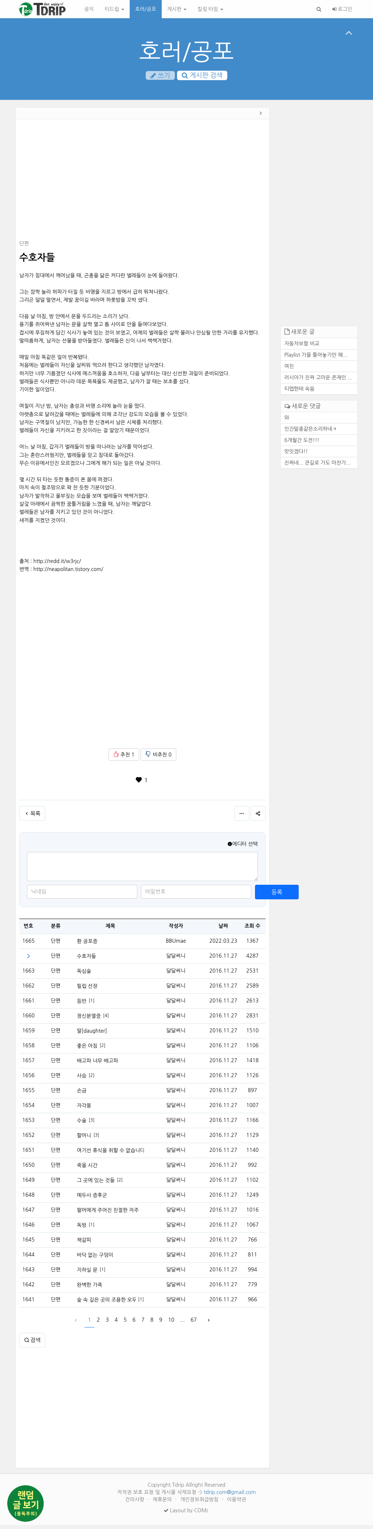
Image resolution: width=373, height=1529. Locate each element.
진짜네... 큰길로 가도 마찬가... (317, 466)
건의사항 (135, 1503)
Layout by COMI (186, 1514)
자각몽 (84, 1109)
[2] (103, 1049)
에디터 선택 (242, 848)
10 (171, 1324)
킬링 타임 (210, 9)
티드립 (114, 9)
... (182, 1324)
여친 (289, 370)
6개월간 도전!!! (301, 444)
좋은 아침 (87, 1049)
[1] (91, 1004)
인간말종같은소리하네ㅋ (310, 432)
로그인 (342, 9)
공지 (89, 9)
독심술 (84, 975)
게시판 (176, 9)
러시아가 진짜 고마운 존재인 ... (318, 381)
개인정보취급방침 (200, 1503)
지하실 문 (87, 1273)
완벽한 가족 (89, 1288)
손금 (81, 1094)
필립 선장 (87, 990)
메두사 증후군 (92, 1199)
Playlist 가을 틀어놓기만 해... (316, 358)
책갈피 (84, 1244)
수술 (81, 1124)
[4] (106, 1019)
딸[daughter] (92, 1034)
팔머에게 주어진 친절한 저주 (108, 1214)
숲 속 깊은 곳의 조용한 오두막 (106, 1303)
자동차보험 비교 (301, 347)
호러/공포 (145, 9)
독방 (81, 1229)
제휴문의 (163, 1503)
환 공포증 (87, 945)
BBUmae (176, 945)
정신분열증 (89, 1019)
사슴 (81, 1079)
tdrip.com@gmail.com (230, 1496)
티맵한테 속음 (299, 392)
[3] (91, 1124)
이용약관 (236, 1503)
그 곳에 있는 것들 (96, 1184)
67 (194, 1324)
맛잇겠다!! (296, 455)
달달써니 (176, 960)
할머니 (84, 1139)
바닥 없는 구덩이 (95, 1259)
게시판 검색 (202, 76)
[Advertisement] (142, 185)
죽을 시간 (87, 1169)
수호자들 (86, 960)
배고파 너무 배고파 (97, 1064)
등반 (81, 1005)
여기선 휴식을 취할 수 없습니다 (110, 1154)
